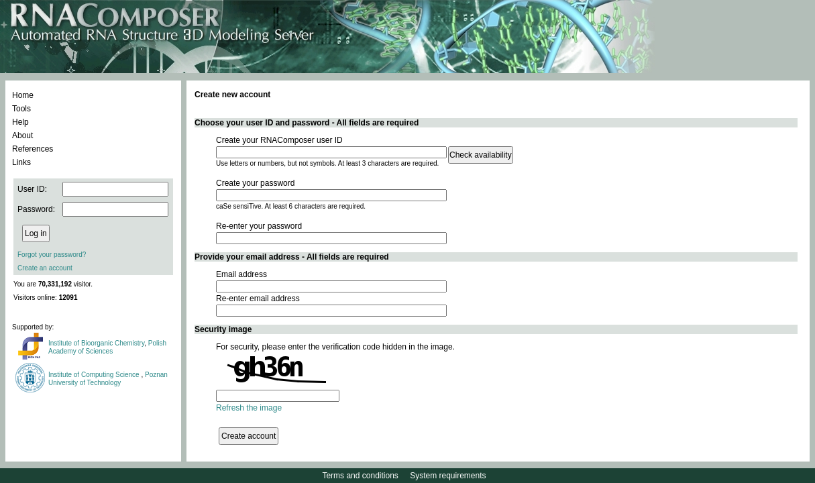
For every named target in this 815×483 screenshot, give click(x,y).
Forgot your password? (51, 254)
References (32, 149)
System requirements (448, 475)
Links (21, 162)
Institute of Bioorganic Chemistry (96, 343)
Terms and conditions (360, 475)
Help (20, 122)
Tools (21, 108)
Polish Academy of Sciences (107, 347)
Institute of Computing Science (94, 374)
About (22, 135)
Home (23, 95)
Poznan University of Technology (108, 378)
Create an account (44, 268)
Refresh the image (249, 408)
